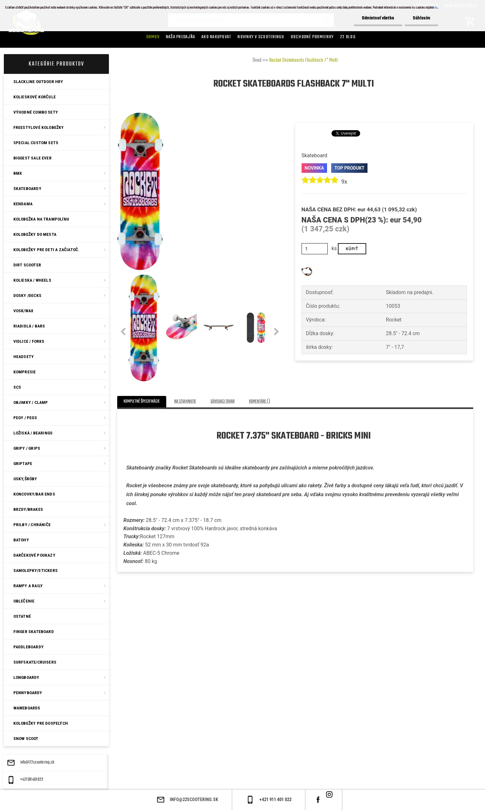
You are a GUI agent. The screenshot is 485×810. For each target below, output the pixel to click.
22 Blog (348, 37)
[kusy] (315, 248)
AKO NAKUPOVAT (216, 37)
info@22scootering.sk (37, 762)
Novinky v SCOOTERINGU (261, 37)
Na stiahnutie (185, 401)
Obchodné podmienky (312, 37)
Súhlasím (421, 18)
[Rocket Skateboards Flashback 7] (140, 113)
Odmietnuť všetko (378, 18)
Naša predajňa (180, 37)
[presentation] (123, 332)
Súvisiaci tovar (222, 401)
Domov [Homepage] (153, 37)
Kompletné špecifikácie (142, 401)
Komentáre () (259, 401)
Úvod (257, 60)
